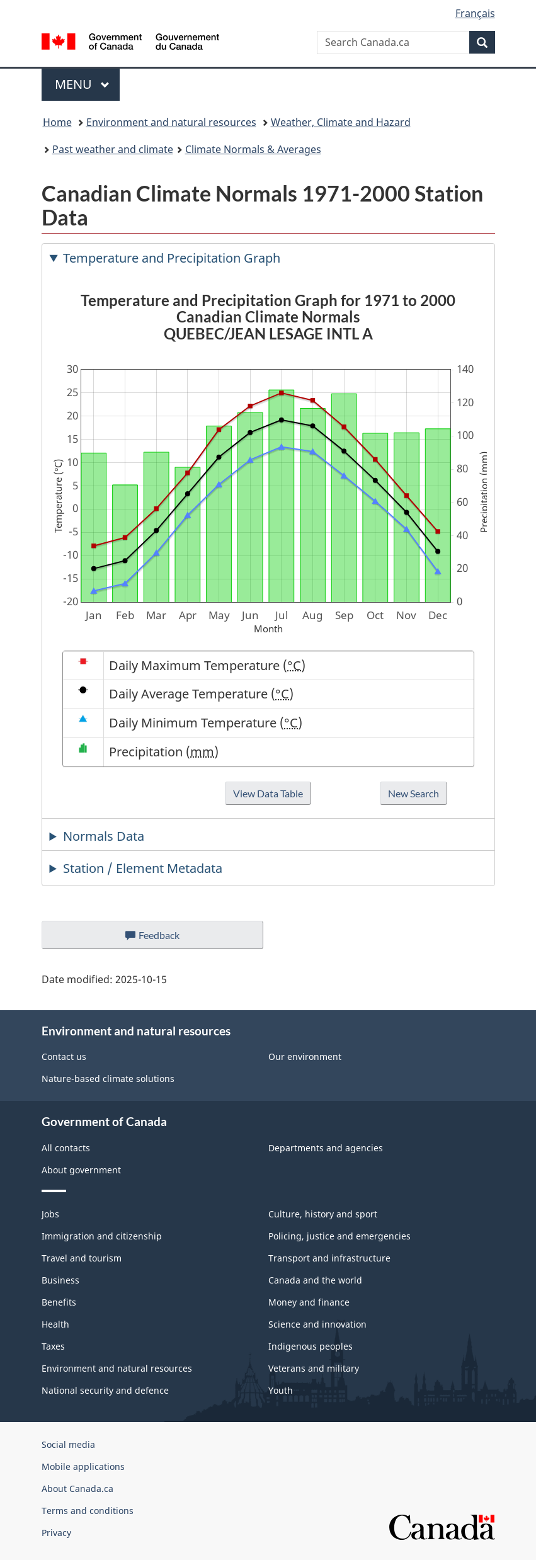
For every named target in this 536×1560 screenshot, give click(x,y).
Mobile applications (83, 1466)
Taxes (53, 1346)
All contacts (66, 1148)
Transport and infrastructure (329, 1258)
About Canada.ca (77, 1489)
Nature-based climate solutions (108, 1079)
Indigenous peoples (310, 1346)
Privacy (56, 1533)
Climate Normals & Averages (253, 149)
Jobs (50, 1214)
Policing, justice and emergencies (339, 1236)
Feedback (164, 938)
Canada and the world (315, 1280)
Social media (68, 1444)
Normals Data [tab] (103, 836)
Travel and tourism (82, 1258)
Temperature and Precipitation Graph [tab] (171, 257)
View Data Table (268, 793)
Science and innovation (317, 1324)
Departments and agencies (325, 1148)
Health (55, 1324)
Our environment (304, 1056)
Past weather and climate (112, 149)
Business (60, 1280)
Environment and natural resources (171, 122)
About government (81, 1170)
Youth (280, 1390)
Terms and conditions (88, 1511)
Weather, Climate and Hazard (341, 122)
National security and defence (105, 1390)
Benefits (59, 1302)
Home (57, 122)
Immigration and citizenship (102, 1236)
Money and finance (309, 1302)
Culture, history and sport (322, 1214)
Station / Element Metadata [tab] (142, 868)
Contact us (64, 1056)
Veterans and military (313, 1368)
